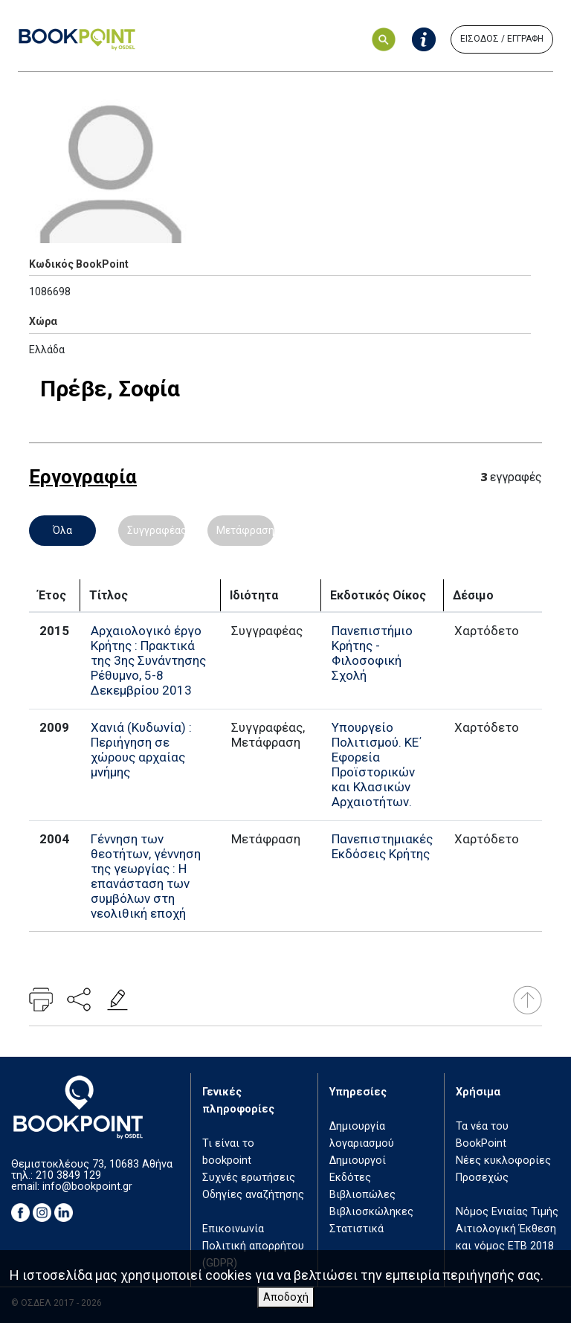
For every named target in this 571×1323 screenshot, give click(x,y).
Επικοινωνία (233, 1229)
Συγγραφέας (156, 530)
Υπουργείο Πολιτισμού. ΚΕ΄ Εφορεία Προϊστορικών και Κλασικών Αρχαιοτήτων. (377, 764)
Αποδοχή (286, 1297)
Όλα (62, 530)
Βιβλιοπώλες (362, 1194)
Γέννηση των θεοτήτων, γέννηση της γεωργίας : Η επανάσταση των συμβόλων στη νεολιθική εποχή (146, 876)
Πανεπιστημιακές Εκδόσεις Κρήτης (382, 846)
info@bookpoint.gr (87, 1186)
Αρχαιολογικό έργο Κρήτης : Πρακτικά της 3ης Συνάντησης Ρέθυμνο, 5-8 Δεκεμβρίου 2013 (148, 660)
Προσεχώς (482, 1177)
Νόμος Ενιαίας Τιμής (507, 1211)
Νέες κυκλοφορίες (503, 1160)
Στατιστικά (356, 1229)
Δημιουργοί (357, 1160)
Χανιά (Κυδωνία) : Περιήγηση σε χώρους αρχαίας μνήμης (141, 749)
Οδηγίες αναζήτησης (253, 1194)
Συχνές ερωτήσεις (248, 1177)
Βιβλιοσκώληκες (371, 1211)
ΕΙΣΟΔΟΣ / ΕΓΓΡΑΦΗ (501, 38)
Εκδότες (350, 1177)
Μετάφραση (245, 530)
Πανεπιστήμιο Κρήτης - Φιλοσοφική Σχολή (372, 653)
